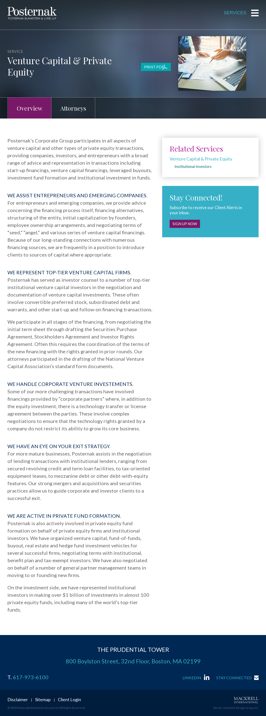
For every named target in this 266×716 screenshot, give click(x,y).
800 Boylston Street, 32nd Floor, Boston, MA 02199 (133, 661)
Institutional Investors (193, 166)
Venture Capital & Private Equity (201, 158)
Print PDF (154, 67)
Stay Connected (234, 677)
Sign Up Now (185, 223)
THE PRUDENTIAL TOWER (133, 649)
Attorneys (73, 108)
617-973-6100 (30, 677)
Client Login (69, 699)
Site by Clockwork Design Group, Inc (236, 707)
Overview (29, 108)
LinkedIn (191, 677)
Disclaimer (17, 699)
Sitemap (43, 699)
